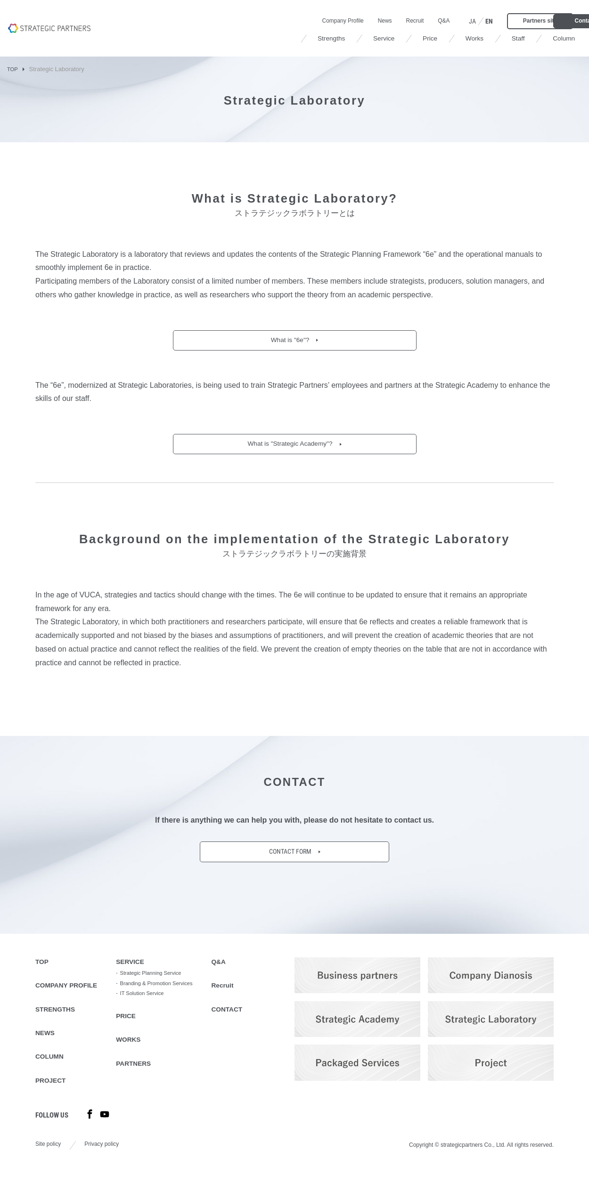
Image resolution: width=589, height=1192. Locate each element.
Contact (544, 20)
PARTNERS (147, 1090)
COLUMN (51, 1071)
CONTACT (241, 1020)
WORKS (141, 1064)
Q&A (367, 20)
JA (397, 20)
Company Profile (256, 20)
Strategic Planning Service (166, 982)
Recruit (336, 20)
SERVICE (143, 969)
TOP (13, 69)
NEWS (46, 1046)
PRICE (138, 1039)
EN (415, 20)
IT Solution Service (156, 1014)
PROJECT (53, 1097)
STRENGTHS (58, 1020)
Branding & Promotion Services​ (160, 998)
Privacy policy (109, 1163)
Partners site (469, 20)
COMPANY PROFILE (71, 995)
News (303, 20)
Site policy (50, 1163)
